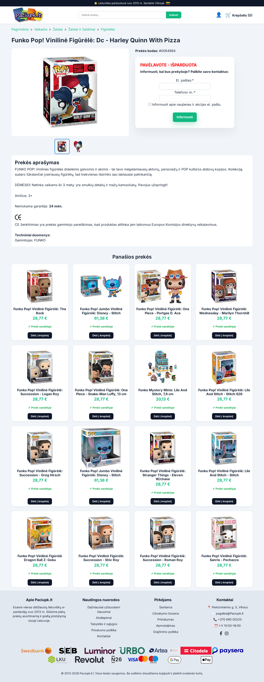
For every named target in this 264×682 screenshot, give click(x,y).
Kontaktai (103, 636)
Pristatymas (165, 619)
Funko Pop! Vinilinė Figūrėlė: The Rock (39, 311)
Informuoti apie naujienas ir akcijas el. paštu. (186, 104)
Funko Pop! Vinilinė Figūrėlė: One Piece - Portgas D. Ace (162, 311)
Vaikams (40, 29)
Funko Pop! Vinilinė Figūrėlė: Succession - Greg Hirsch (40, 473)
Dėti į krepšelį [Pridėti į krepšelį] (40, 335)
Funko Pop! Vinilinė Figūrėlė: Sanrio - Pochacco (224, 558)
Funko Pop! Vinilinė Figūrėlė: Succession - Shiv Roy (101, 558)
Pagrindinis (20, 29)
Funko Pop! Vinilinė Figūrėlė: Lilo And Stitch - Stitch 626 (224, 392)
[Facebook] (221, 633)
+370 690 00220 (230, 619)
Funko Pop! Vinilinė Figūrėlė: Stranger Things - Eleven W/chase (163, 475)
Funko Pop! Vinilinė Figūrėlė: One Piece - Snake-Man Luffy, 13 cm (101, 392)
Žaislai (58, 29)
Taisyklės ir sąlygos (103, 624)
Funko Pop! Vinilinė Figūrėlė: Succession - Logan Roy (40, 392)
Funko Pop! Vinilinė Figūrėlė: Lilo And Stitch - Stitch (224, 473)
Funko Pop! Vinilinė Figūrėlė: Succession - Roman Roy (163, 558)
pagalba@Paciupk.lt (230, 613)
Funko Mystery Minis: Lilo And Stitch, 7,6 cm (162, 392)
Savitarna (165, 607)
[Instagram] (227, 633)
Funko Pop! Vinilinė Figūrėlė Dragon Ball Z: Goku (40, 558)
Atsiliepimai (104, 617)
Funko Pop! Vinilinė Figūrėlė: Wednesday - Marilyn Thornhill (224, 311)
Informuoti (185, 117)
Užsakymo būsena (165, 613)
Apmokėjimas (165, 625)
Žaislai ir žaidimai (81, 29)
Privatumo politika (103, 630)
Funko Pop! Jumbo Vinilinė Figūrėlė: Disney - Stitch (101, 311)
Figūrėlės (108, 29)
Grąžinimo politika (165, 632)
